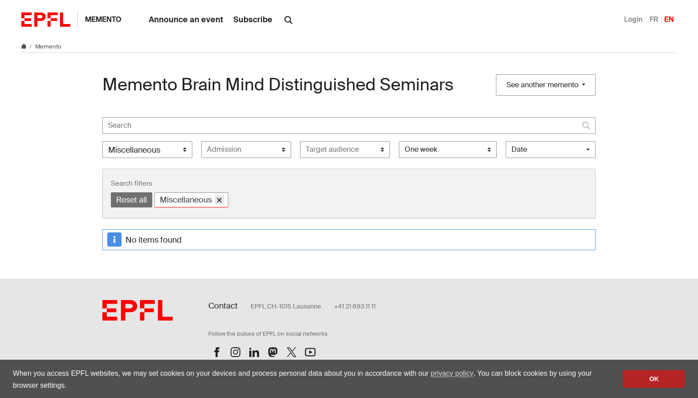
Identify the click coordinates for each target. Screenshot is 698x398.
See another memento (543, 84)
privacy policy (451, 373)
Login (633, 19)
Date (519, 149)
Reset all (131, 200)
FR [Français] (653, 19)
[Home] (24, 46)
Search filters (131, 183)
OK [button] (654, 378)
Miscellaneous (192, 199)
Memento (103, 19)
